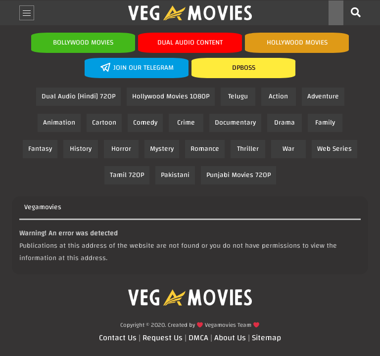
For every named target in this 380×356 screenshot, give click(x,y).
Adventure (323, 96)
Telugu (238, 96)
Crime (186, 122)
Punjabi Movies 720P (238, 175)
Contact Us (118, 337)
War (288, 148)
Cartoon (104, 122)
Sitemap (266, 337)
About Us (230, 337)
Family (325, 122)
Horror (121, 148)
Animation (59, 122)
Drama (284, 122)
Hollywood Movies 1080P (170, 96)
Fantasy (40, 148)
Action (278, 96)
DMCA (198, 337)
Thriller (248, 148)
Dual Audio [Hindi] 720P (78, 96)
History (81, 148)
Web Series (334, 148)
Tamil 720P (127, 175)
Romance (204, 148)
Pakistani (175, 175)
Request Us (162, 337)
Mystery (162, 148)
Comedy (145, 122)
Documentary (235, 122)
